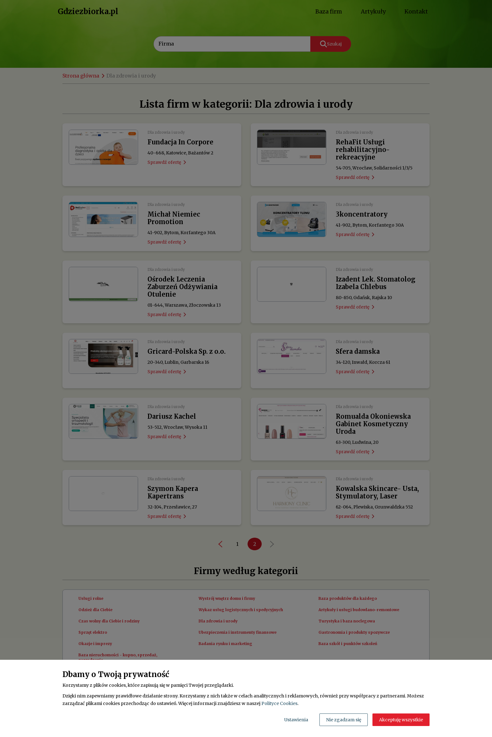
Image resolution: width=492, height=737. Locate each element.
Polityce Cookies (279, 703)
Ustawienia (296, 720)
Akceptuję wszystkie (401, 720)
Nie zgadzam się (343, 720)
